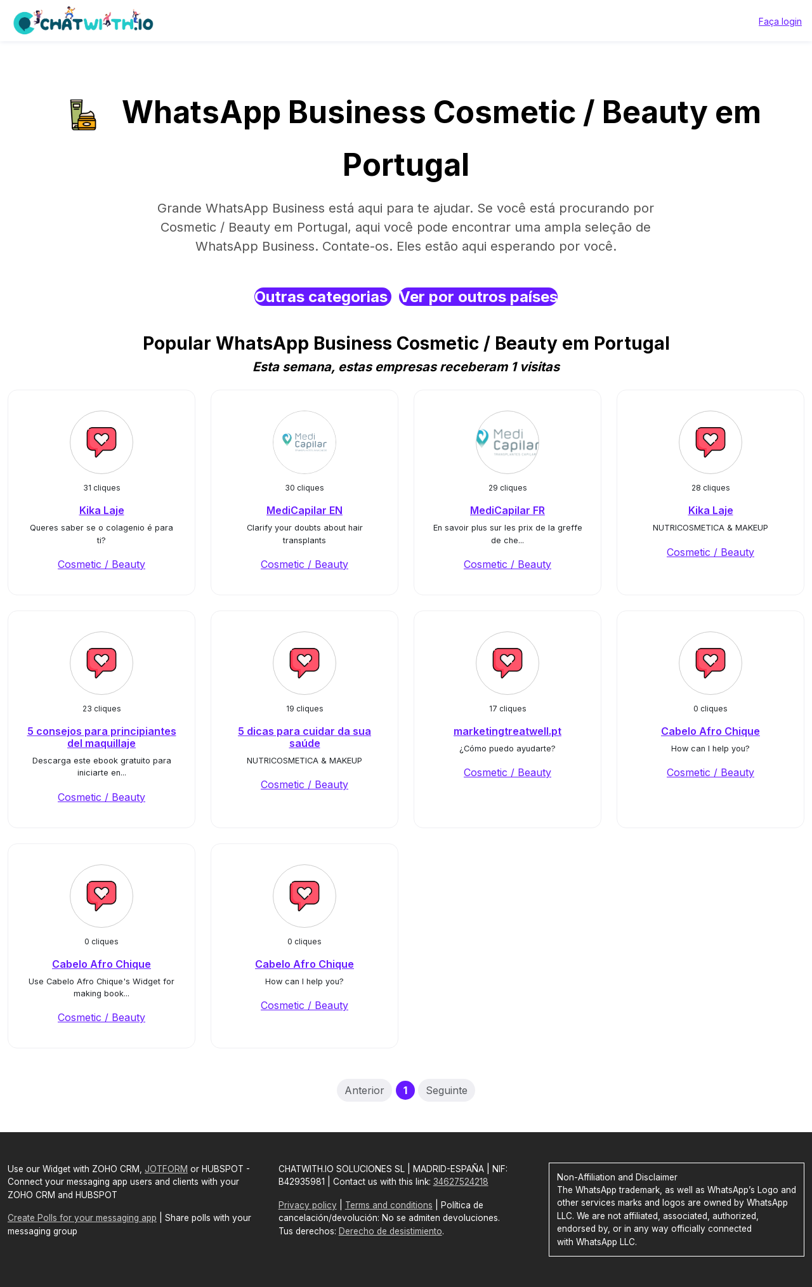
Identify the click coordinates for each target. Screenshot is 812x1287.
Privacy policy (307, 1205)
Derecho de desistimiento (390, 1231)
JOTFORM (166, 1169)
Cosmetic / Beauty (101, 564)
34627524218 (460, 1182)
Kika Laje (101, 510)
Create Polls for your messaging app (82, 1218)
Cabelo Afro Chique (710, 731)
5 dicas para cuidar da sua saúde (304, 737)
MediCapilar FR (507, 510)
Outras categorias (322, 296)
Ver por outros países (478, 296)
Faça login (780, 21)
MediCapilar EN (304, 510)
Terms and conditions (389, 1205)
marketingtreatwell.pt (507, 731)
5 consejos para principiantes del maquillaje (101, 737)
